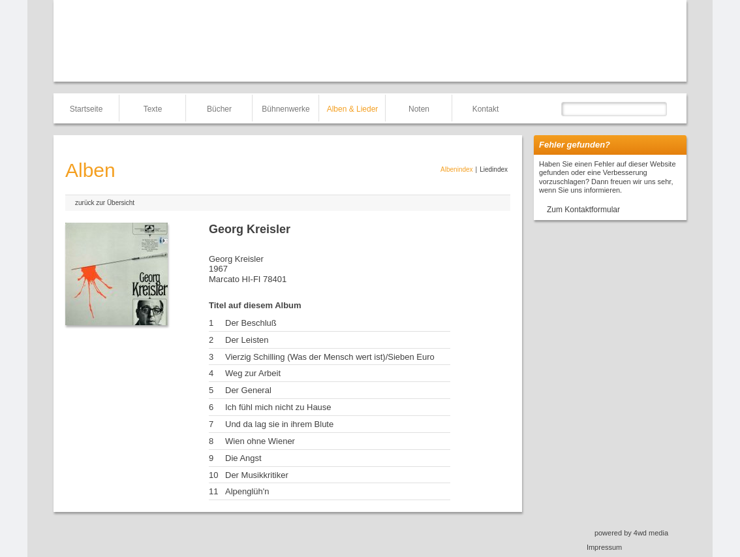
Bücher (219, 109)
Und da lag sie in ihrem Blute (279, 424)
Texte (153, 109)
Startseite (86, 109)
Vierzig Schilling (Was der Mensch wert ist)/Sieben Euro (330, 357)
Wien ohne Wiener (260, 441)
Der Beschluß (251, 323)
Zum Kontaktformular (583, 209)
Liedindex (494, 169)
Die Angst (243, 458)
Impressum (604, 547)
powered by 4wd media (631, 533)
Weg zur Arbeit (253, 373)
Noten (419, 109)
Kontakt (485, 109)
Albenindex (456, 169)
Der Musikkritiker (256, 475)
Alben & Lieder (352, 109)
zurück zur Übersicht (104, 202)
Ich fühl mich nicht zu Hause (278, 407)
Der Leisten (246, 340)
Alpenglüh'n (247, 491)
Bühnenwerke (285, 109)
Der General (248, 390)
